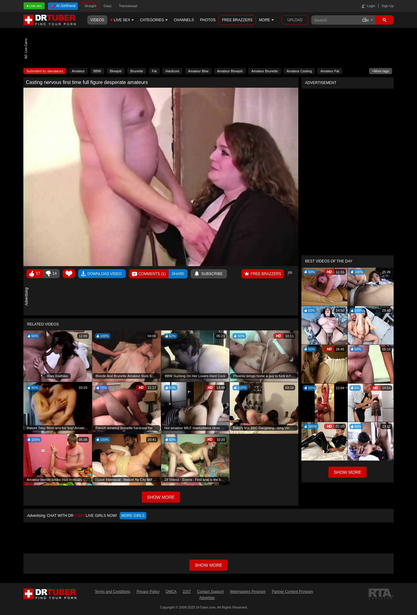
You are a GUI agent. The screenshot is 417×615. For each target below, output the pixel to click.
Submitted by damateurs (44, 71)
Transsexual (128, 6)
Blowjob (116, 71)
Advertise (207, 598)
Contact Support (210, 591)
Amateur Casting (299, 71)
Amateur (78, 71)
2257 (187, 591)
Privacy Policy (148, 591)
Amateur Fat (329, 71)
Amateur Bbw (198, 71)
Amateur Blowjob (230, 71)
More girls (133, 515)
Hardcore (172, 71)
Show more (208, 565)
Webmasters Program (247, 591)
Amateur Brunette (264, 71)
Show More (347, 472)
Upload (294, 20)
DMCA (171, 591)
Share (178, 274)
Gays (108, 6)
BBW (97, 71)
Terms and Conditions (112, 591)
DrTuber (49, 20)
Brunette (136, 71)
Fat (154, 71)
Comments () (151, 273)
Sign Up (388, 6)
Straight (90, 6)
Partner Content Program (292, 591)
